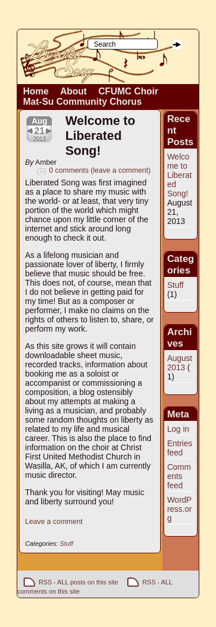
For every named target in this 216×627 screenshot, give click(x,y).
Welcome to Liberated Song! (100, 135)
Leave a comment (54, 522)
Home (35, 91)
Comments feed (179, 476)
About (73, 91)
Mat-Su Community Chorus (82, 102)
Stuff (66, 543)
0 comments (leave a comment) (99, 170)
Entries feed (179, 448)
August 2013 (179, 363)
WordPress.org (179, 509)
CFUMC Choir (128, 91)
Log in (178, 429)
